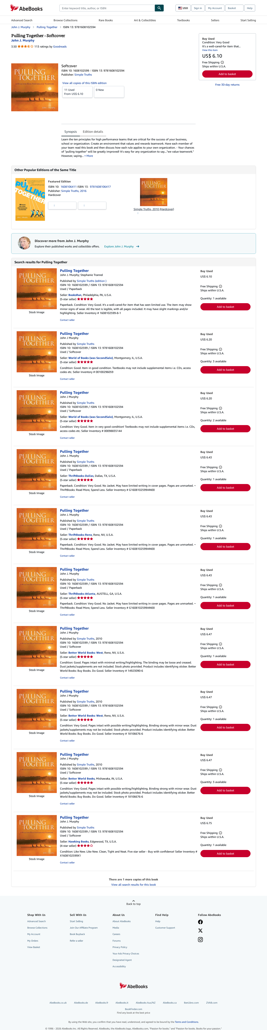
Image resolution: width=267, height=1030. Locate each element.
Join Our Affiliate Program (84, 927)
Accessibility (119, 966)
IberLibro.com (191, 1002)
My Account (215, 8)
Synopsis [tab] (70, 132)
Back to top (133, 903)
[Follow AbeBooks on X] (200, 931)
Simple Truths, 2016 (73, 190)
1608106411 (69, 186)
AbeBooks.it (122, 1002)
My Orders (32, 940)
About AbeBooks (122, 921)
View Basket (33, 947)
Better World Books (81, 778)
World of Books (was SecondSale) (90, 358)
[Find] (159, 8)
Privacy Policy (120, 947)
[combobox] (107, 8)
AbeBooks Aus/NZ (145, 1002)
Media (116, 927)
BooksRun (74, 295)
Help (250, 8)
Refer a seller (76, 940)
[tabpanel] (128, 147)
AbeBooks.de (81, 1002)
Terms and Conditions (186, 1021)
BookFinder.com (133, 1011)
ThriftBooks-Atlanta (81, 593)
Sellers (215, 20)
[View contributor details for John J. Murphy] (23, 40)
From (77, 91)
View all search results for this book (133, 884)
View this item (210, 50)
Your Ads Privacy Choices (126, 953)
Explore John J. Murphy (122, 246)
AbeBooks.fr (101, 1002)
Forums (117, 940)
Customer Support (165, 927)
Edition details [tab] (93, 132)
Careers (116, 934)
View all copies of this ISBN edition (84, 83)
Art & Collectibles (145, 20)
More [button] (89, 155)
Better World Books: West (85, 652)
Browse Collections (65, 20)
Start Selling (248, 20)
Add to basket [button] (227, 74)
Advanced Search (21, 20)
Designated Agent (122, 959)
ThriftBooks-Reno (80, 534)
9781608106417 (100, 186)
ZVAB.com (211, 1002)
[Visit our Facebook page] (200, 922)
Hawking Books (78, 841)
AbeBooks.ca (170, 1002)
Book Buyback (77, 934)
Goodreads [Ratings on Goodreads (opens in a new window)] (60, 46)
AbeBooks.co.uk (58, 1002)
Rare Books (106, 20)
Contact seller (67, 319)
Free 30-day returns (227, 84)
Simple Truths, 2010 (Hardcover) (154, 209)
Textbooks (183, 20)
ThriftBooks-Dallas (80, 475)
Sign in (198, 8)
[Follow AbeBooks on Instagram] (200, 940)
